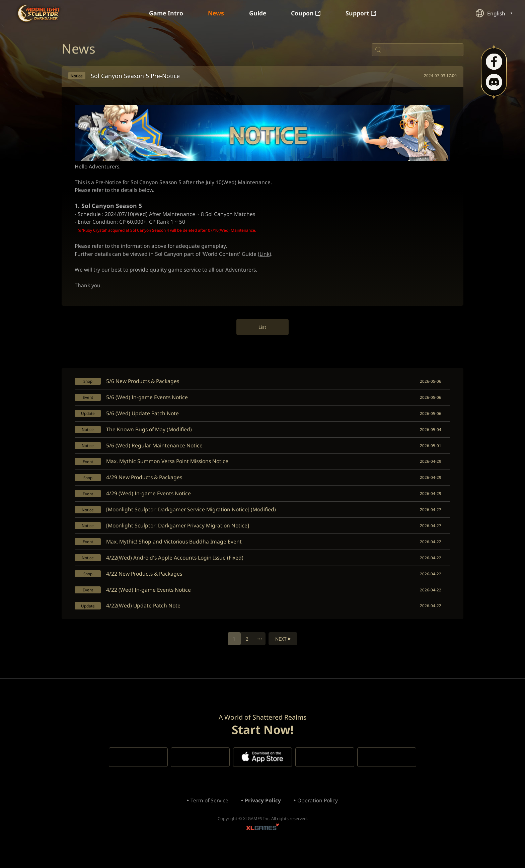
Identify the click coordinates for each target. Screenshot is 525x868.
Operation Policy (319, 818)
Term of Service (208, 818)
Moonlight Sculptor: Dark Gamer (39, 13)
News (215, 13)
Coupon (307, 13)
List (263, 333)
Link (269, 259)
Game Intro (164, 13)
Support (363, 13)
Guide (258, 13)
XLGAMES (262, 846)
